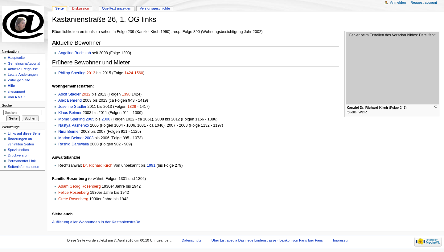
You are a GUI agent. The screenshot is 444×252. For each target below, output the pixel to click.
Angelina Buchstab (74, 53)
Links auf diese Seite (24, 133)
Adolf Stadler (69, 94)
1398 (126, 94)
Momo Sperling (71, 119)
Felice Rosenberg (73, 192)
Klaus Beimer (69, 113)
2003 (89, 138)
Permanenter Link (21, 161)
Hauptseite (16, 57)
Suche (7, 105)
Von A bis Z (16, 97)
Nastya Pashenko (73, 125)
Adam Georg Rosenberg (79, 186)
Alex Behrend (70, 100)
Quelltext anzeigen (116, 8)
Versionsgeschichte (155, 8)
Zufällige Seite (19, 80)
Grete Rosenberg (73, 199)
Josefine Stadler (72, 106)
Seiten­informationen (23, 167)
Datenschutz (191, 240)
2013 (91, 73)
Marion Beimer (71, 138)
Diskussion (80, 8)
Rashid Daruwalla (73, 144)
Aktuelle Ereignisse (23, 69)
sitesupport (16, 91)
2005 (90, 119)
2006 (105, 119)
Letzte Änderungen (23, 74)
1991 (151, 165)
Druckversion (18, 155)
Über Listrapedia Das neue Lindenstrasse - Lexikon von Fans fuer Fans (267, 240)
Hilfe (11, 85)
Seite (59, 8)
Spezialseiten (18, 150)
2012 (86, 94)
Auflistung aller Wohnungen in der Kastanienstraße (96, 222)
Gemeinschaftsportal (24, 63)
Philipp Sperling (71, 73)
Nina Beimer (69, 131)
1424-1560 (133, 73)
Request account (423, 2)
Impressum (342, 240)
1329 (131, 106)
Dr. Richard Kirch (98, 165)
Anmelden (398, 2)
